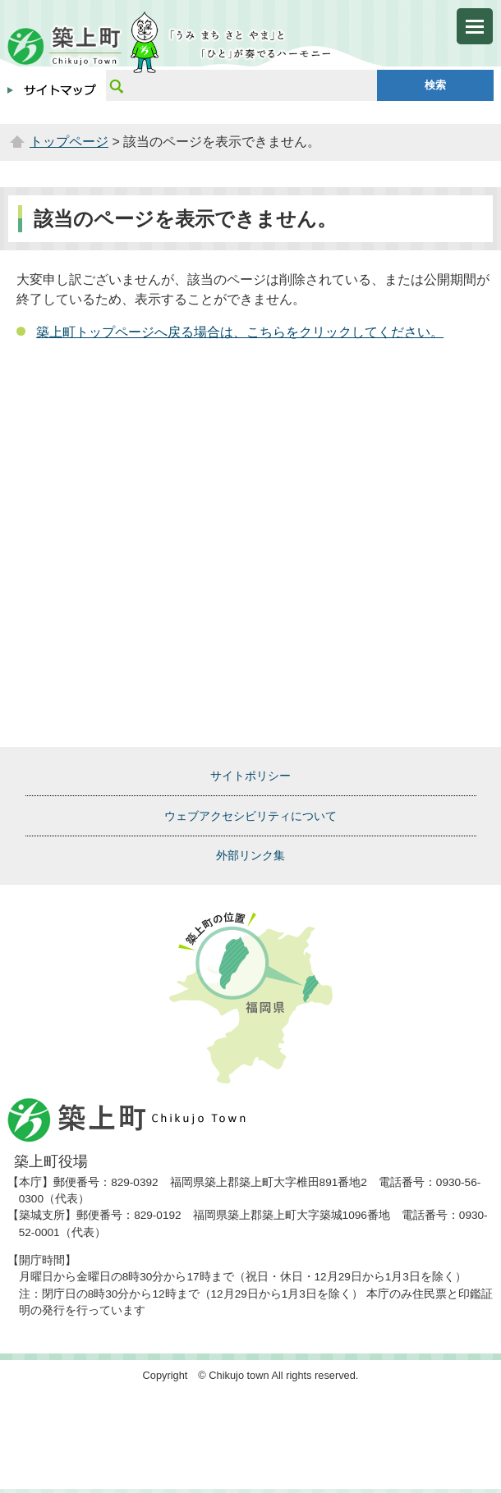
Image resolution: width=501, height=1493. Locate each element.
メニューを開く (475, 26)
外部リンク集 (250, 855)
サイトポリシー (250, 775)
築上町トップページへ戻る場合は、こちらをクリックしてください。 (240, 332)
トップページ (69, 142)
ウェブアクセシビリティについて (250, 815)
